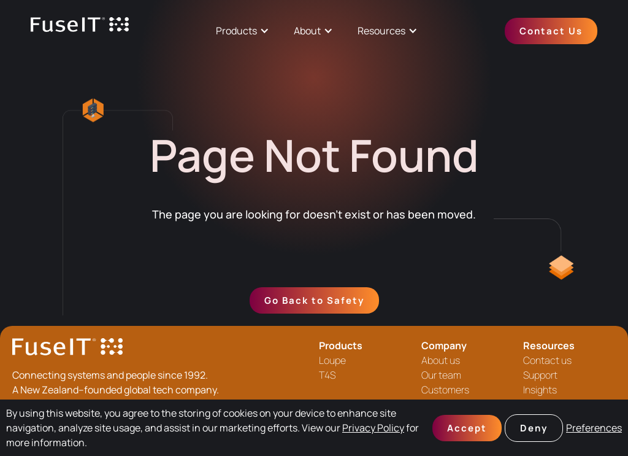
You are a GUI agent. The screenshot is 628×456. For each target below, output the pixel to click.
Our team (441, 375)
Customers (445, 389)
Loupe (332, 360)
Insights (540, 389)
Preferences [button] (594, 428)
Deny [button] (534, 428)
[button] (242, 30)
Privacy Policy (373, 428)
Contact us (547, 360)
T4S (327, 375)
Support (540, 375)
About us (440, 360)
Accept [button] (467, 428)
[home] (80, 31)
